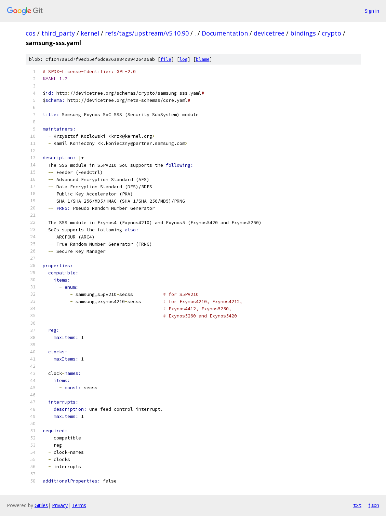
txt (357, 505)
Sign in (372, 11)
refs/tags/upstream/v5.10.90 (147, 33)
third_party (58, 33)
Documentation (225, 33)
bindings (303, 33)
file (165, 59)
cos (31, 33)
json (373, 505)
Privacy (60, 505)
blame (203, 59)
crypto (331, 33)
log (183, 59)
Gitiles (41, 505)
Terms (79, 505)
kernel (90, 33)
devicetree (269, 33)
